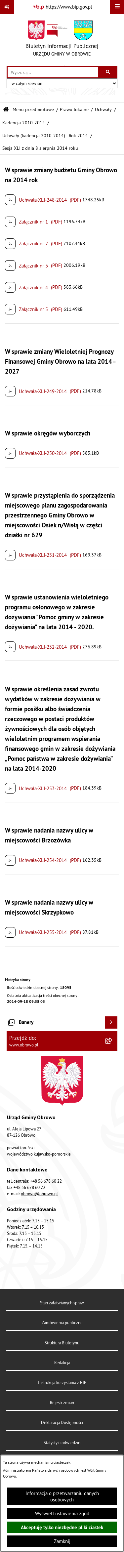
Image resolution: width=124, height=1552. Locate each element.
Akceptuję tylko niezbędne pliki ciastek (62, 1527)
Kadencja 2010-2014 (23, 123)
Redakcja (62, 1362)
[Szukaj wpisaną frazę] (108, 72)
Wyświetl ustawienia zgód (62, 1513)
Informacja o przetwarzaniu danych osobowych (62, 1496)
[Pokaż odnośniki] (7, 7)
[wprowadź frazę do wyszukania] (53, 72)
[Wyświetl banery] (111, 1022)
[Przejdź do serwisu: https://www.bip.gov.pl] (62, 7)
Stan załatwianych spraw (62, 1302)
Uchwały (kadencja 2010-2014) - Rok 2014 (45, 136)
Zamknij (62, 1541)
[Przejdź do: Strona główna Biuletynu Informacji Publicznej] (6, 109)
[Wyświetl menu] (117, 7)
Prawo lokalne (74, 109)
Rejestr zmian (62, 1402)
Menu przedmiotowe (33, 109)
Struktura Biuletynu (62, 1342)
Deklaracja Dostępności (62, 1422)
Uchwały (103, 109)
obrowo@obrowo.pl (39, 1193)
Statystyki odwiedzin (62, 1442)
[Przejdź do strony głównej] (62, 40)
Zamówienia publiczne (62, 1322)
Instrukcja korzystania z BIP (62, 1382)
